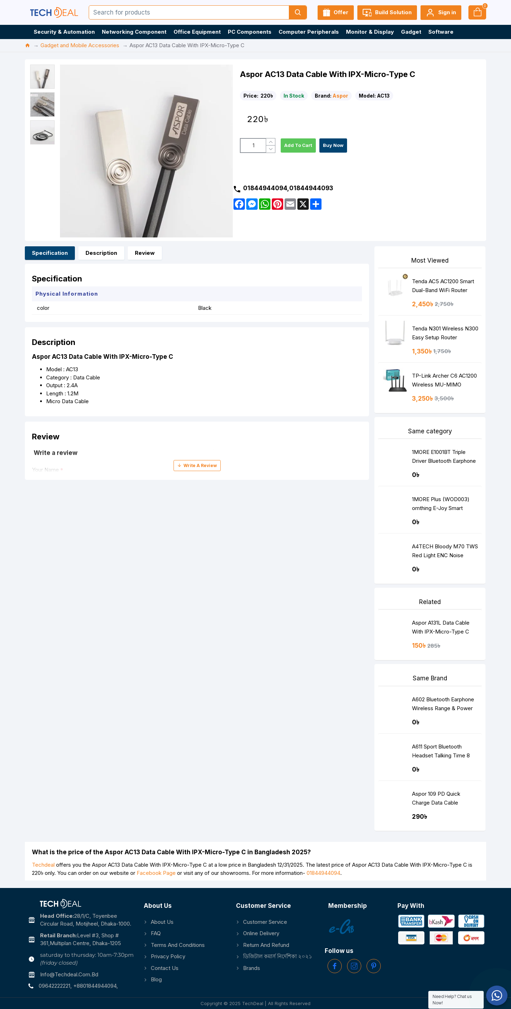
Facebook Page (156, 873)
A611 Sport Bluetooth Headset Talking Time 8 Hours (441, 752)
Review (145, 252)
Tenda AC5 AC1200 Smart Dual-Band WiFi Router (443, 286)
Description (101, 252)
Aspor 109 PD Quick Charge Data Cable (436, 798)
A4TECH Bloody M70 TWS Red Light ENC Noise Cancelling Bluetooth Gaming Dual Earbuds (445, 552)
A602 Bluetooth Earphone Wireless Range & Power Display (443, 705)
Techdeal (43, 864)
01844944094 (323, 873)
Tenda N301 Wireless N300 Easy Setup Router (445, 333)
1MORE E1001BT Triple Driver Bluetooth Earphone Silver (444, 458)
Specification (50, 252)
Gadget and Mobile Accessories (79, 45)
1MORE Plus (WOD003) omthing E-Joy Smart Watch (440, 505)
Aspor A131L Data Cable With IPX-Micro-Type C (440, 627)
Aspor (340, 96)
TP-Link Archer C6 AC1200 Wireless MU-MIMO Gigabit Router (444, 381)
